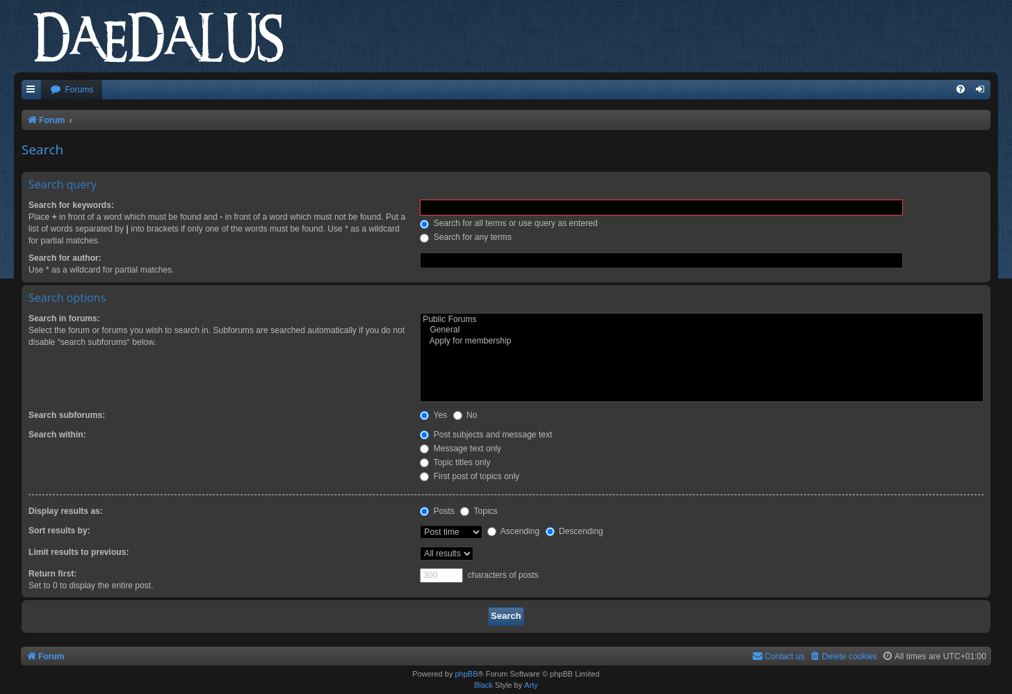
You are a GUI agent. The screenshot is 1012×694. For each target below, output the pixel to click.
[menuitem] (72, 90)
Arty (531, 685)
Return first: (52, 574)
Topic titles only (455, 462)
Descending (574, 531)
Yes (433, 415)
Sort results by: (59, 530)
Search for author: (64, 258)
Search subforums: (66, 415)
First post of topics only (469, 476)
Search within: (57, 434)
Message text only (460, 448)
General (701, 330)
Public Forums (701, 319)
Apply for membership (701, 341)
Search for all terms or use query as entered (508, 223)
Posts (437, 511)
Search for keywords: (71, 205)
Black (483, 685)
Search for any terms (466, 237)
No (465, 415)
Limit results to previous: (78, 552)
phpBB (466, 674)
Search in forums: (64, 318)
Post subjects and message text (486, 434)
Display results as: (65, 511)
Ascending (513, 531)
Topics (478, 511)
